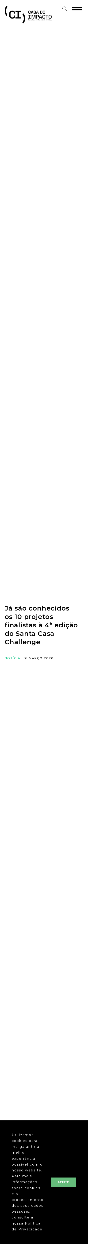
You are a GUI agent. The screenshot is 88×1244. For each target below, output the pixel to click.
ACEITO (63, 1182)
